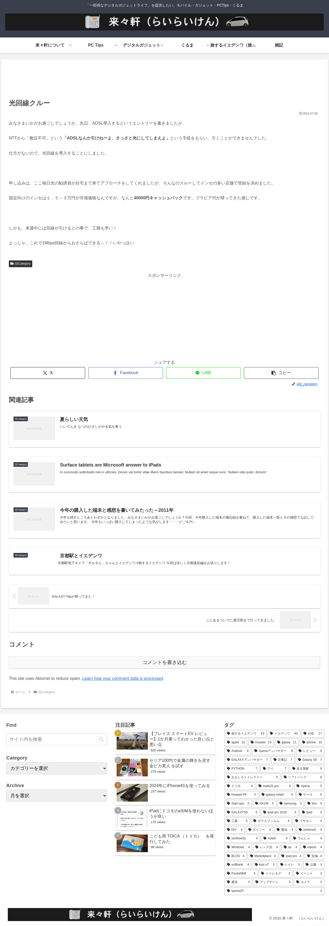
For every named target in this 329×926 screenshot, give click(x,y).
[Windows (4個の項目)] (238, 847)
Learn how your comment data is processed (122, 678)
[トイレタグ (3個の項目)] (276, 874)
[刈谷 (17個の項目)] (312, 734)
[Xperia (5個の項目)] (309, 786)
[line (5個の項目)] (314, 804)
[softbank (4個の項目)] (238, 865)
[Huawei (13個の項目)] (261, 742)
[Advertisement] (164, 80)
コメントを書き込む (164, 662)
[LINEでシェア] (203, 373)
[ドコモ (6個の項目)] (240, 786)
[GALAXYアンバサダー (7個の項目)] (247, 760)
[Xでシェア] (47, 373)
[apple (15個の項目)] (236, 742)
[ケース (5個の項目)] (310, 795)
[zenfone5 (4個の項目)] (310, 830)
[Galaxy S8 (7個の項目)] (310, 760)
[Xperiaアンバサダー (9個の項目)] (273, 751)
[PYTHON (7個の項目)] (242, 769)
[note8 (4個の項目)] (275, 838)
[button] (281, 373)
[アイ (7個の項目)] (275, 769)
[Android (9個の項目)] (238, 751)
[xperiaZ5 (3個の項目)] (274, 891)
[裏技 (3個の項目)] (238, 882)
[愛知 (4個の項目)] (284, 830)
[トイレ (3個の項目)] (290, 865)
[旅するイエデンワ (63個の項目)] (246, 734)
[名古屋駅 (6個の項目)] (307, 769)
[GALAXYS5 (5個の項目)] (242, 812)
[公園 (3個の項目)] (313, 865)
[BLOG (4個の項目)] (235, 856)
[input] (56, 739)
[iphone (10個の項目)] (312, 742)
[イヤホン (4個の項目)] (308, 821)
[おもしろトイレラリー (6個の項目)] (252, 777)
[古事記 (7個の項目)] (283, 760)
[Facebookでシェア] (125, 373)
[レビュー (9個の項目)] (310, 751)
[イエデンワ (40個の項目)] (284, 734)
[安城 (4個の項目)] (314, 856)
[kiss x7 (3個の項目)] (264, 865)
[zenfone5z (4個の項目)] (242, 838)
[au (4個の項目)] (290, 847)
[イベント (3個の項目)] (309, 874)
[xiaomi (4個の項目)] (312, 847)
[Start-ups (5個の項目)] (238, 804)
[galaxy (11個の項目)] (287, 742)
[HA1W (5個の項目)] (264, 804)
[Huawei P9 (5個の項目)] (241, 795)
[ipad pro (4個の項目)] (291, 856)
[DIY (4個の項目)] (235, 830)
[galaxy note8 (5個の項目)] (277, 795)
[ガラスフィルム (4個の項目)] (271, 821)
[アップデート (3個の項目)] (273, 882)
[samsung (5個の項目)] (290, 804)
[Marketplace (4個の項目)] (263, 856)
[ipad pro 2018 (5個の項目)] (280, 812)
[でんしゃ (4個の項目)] (307, 838)
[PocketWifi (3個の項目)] (241, 874)
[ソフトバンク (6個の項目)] (302, 777)
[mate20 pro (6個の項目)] (274, 786)
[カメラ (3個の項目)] (309, 882)
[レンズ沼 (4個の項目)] (266, 847)
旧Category (20, 263)
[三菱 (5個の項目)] (237, 821)
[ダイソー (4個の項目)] (259, 830)
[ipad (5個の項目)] (312, 812)
